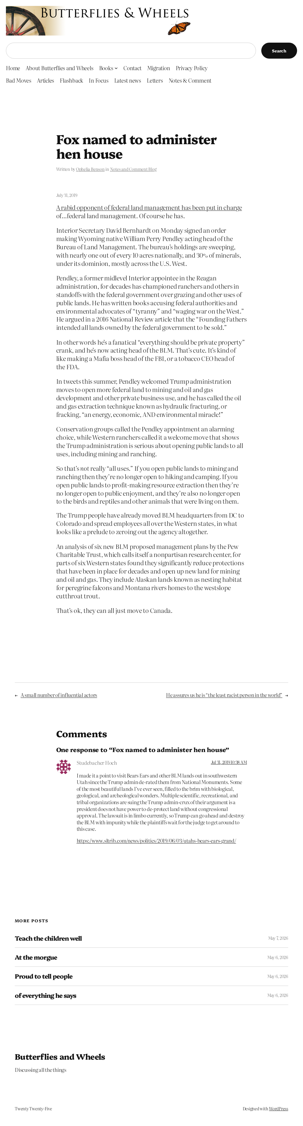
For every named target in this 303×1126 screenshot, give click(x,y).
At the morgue (36, 957)
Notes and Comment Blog (133, 169)
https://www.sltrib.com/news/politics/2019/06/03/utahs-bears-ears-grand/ (156, 840)
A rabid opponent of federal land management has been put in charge (149, 207)
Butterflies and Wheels (60, 1056)
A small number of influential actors (59, 694)
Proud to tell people (43, 976)
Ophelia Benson (90, 169)
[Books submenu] (116, 68)
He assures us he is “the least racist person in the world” (224, 694)
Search (279, 51)
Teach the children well (48, 938)
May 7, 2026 (278, 938)
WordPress (278, 1108)
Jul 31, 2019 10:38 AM (229, 762)
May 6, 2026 (277, 957)
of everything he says (45, 995)
